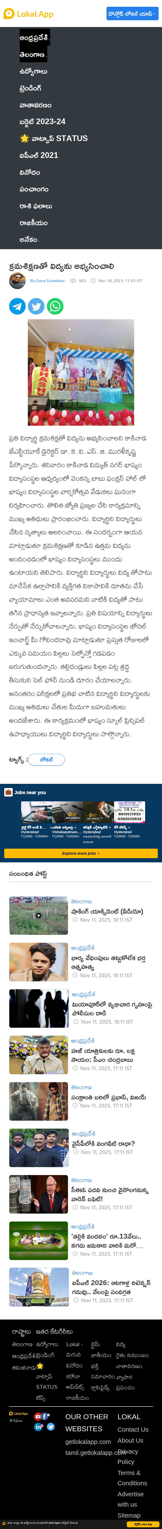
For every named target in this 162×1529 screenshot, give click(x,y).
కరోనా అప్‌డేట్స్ (75, 1381)
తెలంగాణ (32, 54)
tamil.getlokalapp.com (95, 1452)
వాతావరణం (129, 1366)
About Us (130, 1440)
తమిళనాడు (24, 1367)
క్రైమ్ (95, 1344)
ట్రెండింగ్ (45, 1355)
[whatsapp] (56, 308)
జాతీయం (101, 1355)
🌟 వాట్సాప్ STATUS (47, 1376)
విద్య (120, 1344)
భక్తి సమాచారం (103, 1371)
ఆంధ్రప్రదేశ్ (33, 37)
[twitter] (37, 308)
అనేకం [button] (29, 239)
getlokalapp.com (88, 1441)
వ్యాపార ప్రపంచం (125, 1382)
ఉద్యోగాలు (47, 1344)
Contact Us (132, 1429)
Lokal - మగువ (74, 1349)
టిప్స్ (40, 1397)
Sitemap (128, 1515)
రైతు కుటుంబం (132, 1355)
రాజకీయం (77, 1397)
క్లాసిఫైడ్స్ (100, 1387)
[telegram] (18, 308)
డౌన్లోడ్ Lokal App (143, 1524)
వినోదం (74, 1365)
